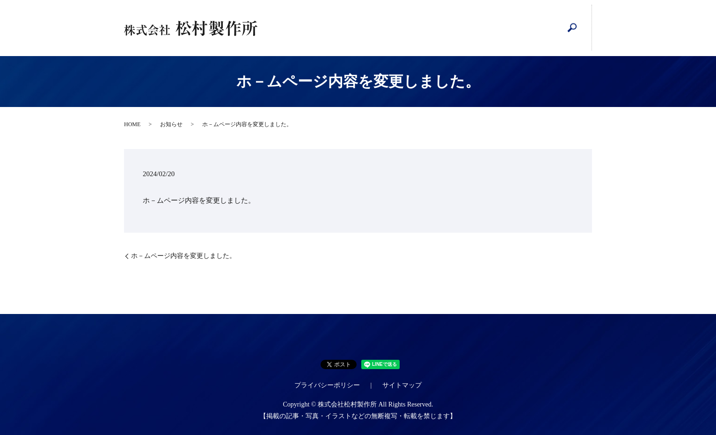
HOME (297, 27)
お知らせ (171, 124)
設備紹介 (415, 27)
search (572, 28)
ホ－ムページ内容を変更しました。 (183, 255)
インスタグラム (454, 28)
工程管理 (375, 27)
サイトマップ (402, 385)
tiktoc (533, 28)
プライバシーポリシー (327, 385)
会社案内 (336, 27)
